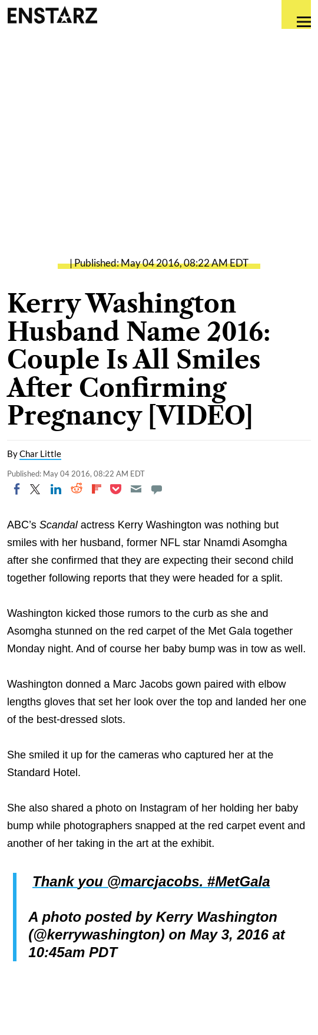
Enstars (52, 15)
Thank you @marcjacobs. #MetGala (151, 881)
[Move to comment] (156, 489)
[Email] (136, 489)
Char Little (40, 453)
